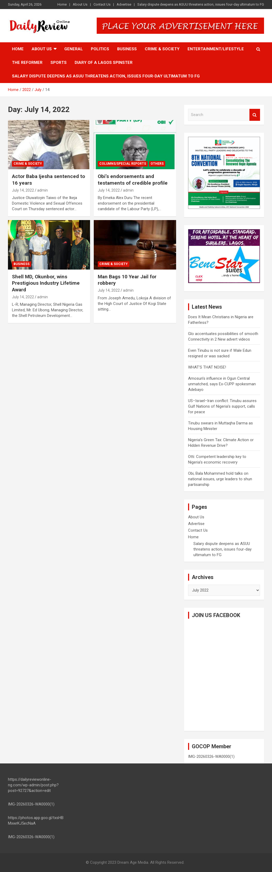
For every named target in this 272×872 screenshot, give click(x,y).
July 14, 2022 (23, 190)
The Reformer (27, 62)
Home (62, 4)
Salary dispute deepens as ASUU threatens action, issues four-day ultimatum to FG (200, 4)
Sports (58, 62)
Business (127, 49)
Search (254, 115)
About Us (80, 4)
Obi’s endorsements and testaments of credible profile (133, 179)
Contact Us (102, 4)
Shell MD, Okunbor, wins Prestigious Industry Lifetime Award (46, 283)
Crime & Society (162, 49)
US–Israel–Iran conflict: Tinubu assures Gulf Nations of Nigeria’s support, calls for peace (222, 406)
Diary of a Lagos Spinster (104, 62)
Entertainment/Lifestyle (216, 49)
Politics (100, 49)
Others (157, 164)
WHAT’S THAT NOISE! (207, 367)
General (73, 49)
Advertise (124, 4)
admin (42, 190)
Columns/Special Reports (122, 164)
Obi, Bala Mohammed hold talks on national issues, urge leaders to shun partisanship (220, 479)
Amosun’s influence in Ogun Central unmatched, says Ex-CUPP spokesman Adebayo (222, 384)
